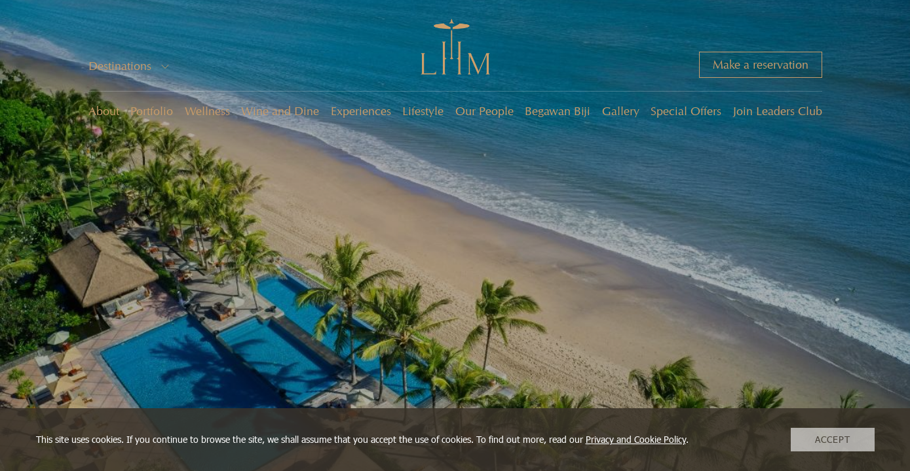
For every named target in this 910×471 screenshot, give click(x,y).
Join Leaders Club (777, 111)
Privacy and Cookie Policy (636, 439)
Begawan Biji (557, 111)
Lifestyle (423, 111)
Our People (484, 111)
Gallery (620, 111)
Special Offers (686, 111)
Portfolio (151, 111)
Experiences (361, 111)
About (103, 111)
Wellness (207, 111)
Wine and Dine (280, 111)
